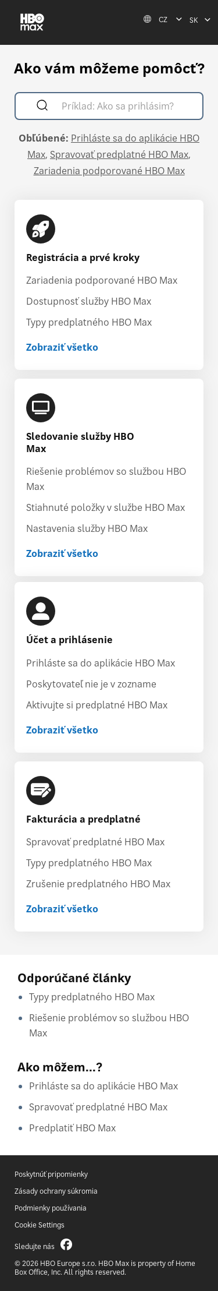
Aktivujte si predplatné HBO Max (96, 705)
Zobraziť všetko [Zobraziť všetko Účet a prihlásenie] (62, 730)
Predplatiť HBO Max (72, 1127)
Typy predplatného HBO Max (89, 322)
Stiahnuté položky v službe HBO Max (105, 507)
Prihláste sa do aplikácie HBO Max (100, 663)
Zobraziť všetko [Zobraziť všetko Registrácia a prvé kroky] (62, 347)
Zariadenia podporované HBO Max (109, 170)
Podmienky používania (51, 1208)
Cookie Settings (40, 1225)
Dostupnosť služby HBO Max (88, 301)
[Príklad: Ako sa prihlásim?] (125, 107)
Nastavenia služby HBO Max (87, 528)
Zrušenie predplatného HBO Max (98, 883)
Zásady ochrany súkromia (56, 1191)
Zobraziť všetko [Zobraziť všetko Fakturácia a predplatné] (62, 908)
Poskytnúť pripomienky (51, 1174)
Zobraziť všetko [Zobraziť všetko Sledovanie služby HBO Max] (62, 553)
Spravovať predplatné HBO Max (119, 154)
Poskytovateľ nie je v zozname (91, 684)
